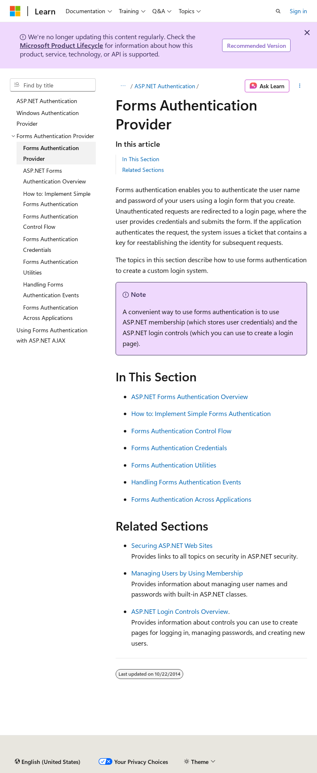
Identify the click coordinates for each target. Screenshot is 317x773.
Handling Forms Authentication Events (186, 481)
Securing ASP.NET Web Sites (172, 545)
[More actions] (300, 86)
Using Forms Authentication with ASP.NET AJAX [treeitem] (52, 335)
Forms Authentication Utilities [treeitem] (50, 267)
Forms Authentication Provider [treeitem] (51, 153)
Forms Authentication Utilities (173, 465)
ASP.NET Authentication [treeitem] (47, 101)
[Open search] (278, 11)
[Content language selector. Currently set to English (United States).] (47, 761)
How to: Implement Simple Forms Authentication (201, 413)
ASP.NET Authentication (165, 86)
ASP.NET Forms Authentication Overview (189, 396)
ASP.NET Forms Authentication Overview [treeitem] (54, 176)
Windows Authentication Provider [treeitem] (48, 118)
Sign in (298, 11)
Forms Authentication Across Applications (191, 499)
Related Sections (143, 170)
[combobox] (53, 85)
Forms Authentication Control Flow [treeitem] (50, 221)
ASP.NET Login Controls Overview (179, 611)
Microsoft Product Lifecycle (61, 45)
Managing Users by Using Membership (187, 573)
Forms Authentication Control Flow (181, 430)
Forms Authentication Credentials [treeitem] (50, 244)
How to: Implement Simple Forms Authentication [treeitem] (56, 199)
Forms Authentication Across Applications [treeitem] (50, 312)
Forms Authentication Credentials (179, 447)
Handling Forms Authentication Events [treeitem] (51, 289)
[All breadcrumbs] (123, 86)
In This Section (140, 159)
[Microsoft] (15, 11)
